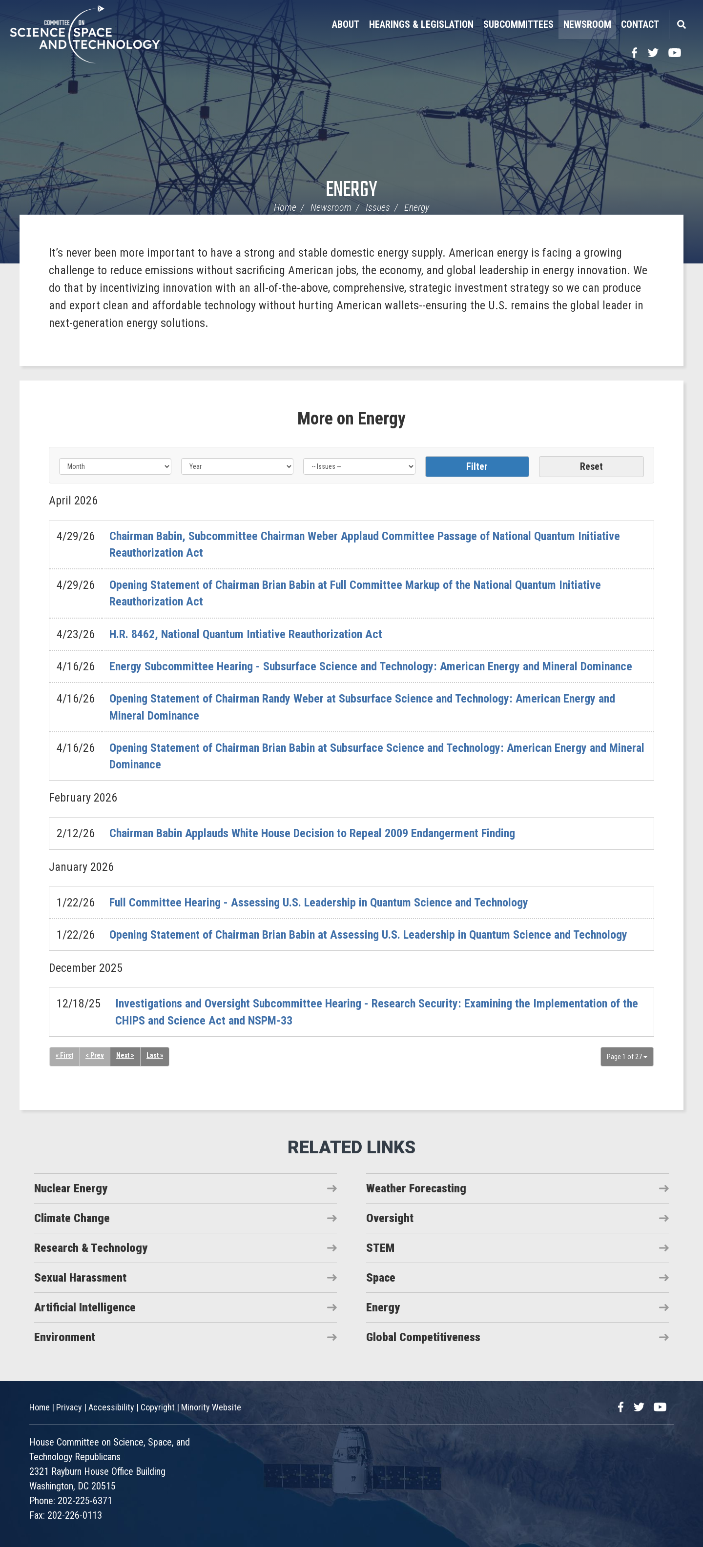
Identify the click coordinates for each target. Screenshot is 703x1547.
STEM (380, 1248)
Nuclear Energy (70, 1188)
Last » (154, 1055)
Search (681, 24)
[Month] (115, 466)
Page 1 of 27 (627, 1057)
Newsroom (587, 24)
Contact (640, 24)
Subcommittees (518, 24)
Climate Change (72, 1218)
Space (380, 1278)
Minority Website (211, 1407)
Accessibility (111, 1407)
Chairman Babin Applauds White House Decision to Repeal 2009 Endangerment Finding (312, 833)
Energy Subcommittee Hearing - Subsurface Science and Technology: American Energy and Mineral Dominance (370, 666)
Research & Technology (90, 1248)
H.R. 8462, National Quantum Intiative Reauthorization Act (245, 634)
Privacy (69, 1407)
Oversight (390, 1218)
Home (285, 207)
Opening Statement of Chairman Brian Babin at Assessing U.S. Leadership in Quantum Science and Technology (368, 935)
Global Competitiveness (423, 1337)
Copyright (158, 1407)
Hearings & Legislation (421, 24)
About (345, 24)
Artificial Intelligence (85, 1307)
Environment (64, 1337)
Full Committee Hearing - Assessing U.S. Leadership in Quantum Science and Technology (318, 902)
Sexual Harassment (80, 1278)
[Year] (237, 466)
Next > (125, 1055)
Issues (378, 207)
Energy (351, 190)
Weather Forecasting (416, 1188)
